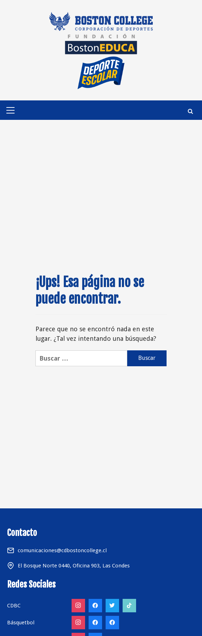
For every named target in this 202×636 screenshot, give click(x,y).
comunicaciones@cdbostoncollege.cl (62, 550)
